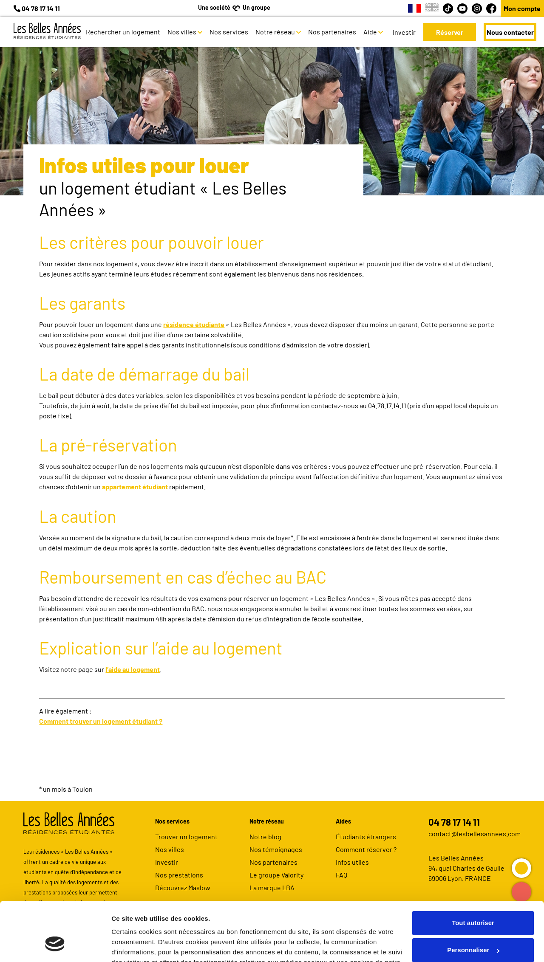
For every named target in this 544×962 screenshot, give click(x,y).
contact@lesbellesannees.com (474, 833)
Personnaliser (473, 899)
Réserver (449, 32)
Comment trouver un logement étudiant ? (100, 721)
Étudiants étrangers (366, 836)
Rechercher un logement (123, 32)
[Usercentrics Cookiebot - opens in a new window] (55, 945)
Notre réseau (275, 32)
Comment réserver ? (366, 849)
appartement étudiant (135, 486)
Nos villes (181, 32)
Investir (404, 32)
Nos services (229, 32)
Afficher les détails (140, 945)
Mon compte (522, 8)
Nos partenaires (332, 32)
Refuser (473, 926)
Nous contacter (510, 32)
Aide (370, 32)
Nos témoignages (275, 849)
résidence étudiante (193, 324)
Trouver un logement (186, 836)
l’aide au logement (132, 669)
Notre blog (265, 836)
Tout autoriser (473, 872)
